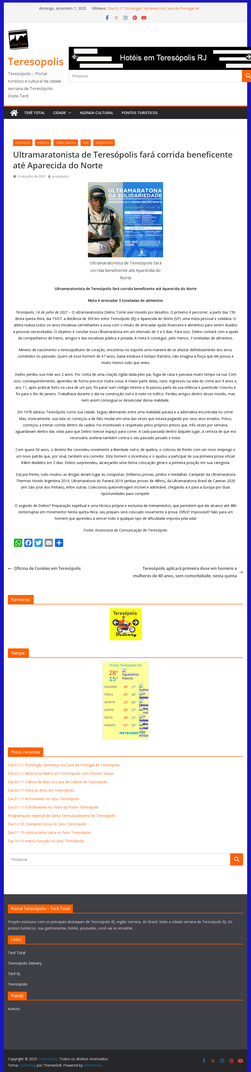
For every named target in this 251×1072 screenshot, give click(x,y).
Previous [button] (75, 56)
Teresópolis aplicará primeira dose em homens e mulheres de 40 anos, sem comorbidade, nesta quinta (188, 572)
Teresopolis (36, 61)
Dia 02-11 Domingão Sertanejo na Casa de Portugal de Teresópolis (64, 764)
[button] (69, 112)
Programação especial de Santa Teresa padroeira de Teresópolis (62, 815)
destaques (22, 143)
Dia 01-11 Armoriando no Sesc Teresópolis (43, 798)
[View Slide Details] (126, 624)
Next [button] (135, 623)
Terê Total (34, 112)
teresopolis (104, 143)
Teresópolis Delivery (25, 963)
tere (86, 143)
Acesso (14, 1008)
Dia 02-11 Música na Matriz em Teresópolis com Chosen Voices (61, 773)
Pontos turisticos (140, 112)
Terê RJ (14, 973)
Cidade (59, 112)
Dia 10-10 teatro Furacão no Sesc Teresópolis (46, 840)
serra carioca (65, 143)
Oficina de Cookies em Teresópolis (44, 568)
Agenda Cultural (96, 112)
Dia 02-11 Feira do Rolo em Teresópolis (41, 790)
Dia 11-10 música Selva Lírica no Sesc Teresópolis (49, 832)
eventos (43, 143)
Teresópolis (17, 984)
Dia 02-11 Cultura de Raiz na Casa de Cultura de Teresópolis (58, 781)
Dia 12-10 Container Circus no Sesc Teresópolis (47, 824)
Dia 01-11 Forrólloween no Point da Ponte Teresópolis (53, 807)
